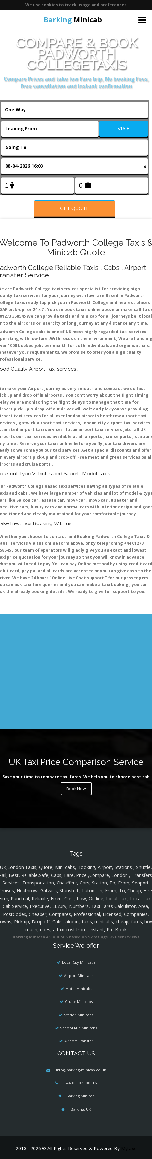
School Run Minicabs (78, 1027)
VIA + (123, 128)
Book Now (76, 788)
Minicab (73, 19)
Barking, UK (80, 1109)
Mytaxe (129, 1148)
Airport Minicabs (78, 975)
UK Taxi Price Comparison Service (76, 762)
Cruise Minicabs (79, 1001)
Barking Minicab (80, 1095)
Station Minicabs (78, 1014)
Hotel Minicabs (79, 988)
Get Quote (74, 208)
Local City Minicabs (78, 962)
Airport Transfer (78, 1040)
